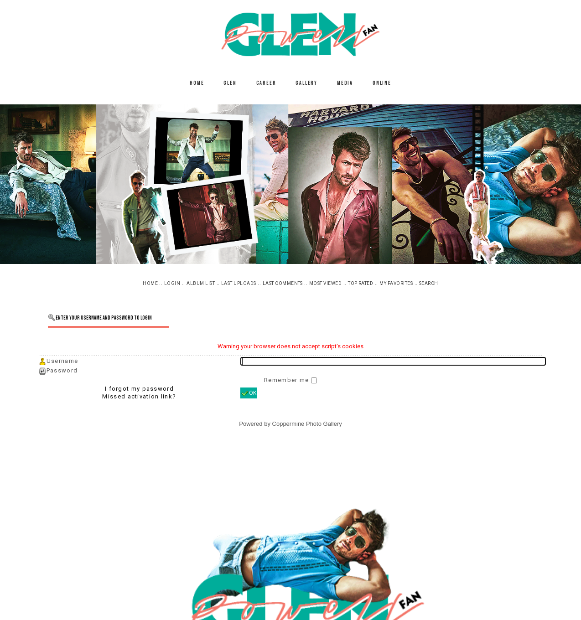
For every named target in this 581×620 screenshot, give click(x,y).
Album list (201, 283)
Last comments (283, 283)
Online (382, 83)
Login (172, 283)
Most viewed (325, 283)
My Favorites (396, 283)
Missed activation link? (139, 396)
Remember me (287, 380)
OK (248, 393)
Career (266, 83)
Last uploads (238, 283)
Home (197, 83)
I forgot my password (139, 388)
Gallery (306, 83)
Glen (229, 83)
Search (428, 283)
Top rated (360, 283)
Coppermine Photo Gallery (307, 423)
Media (345, 83)
